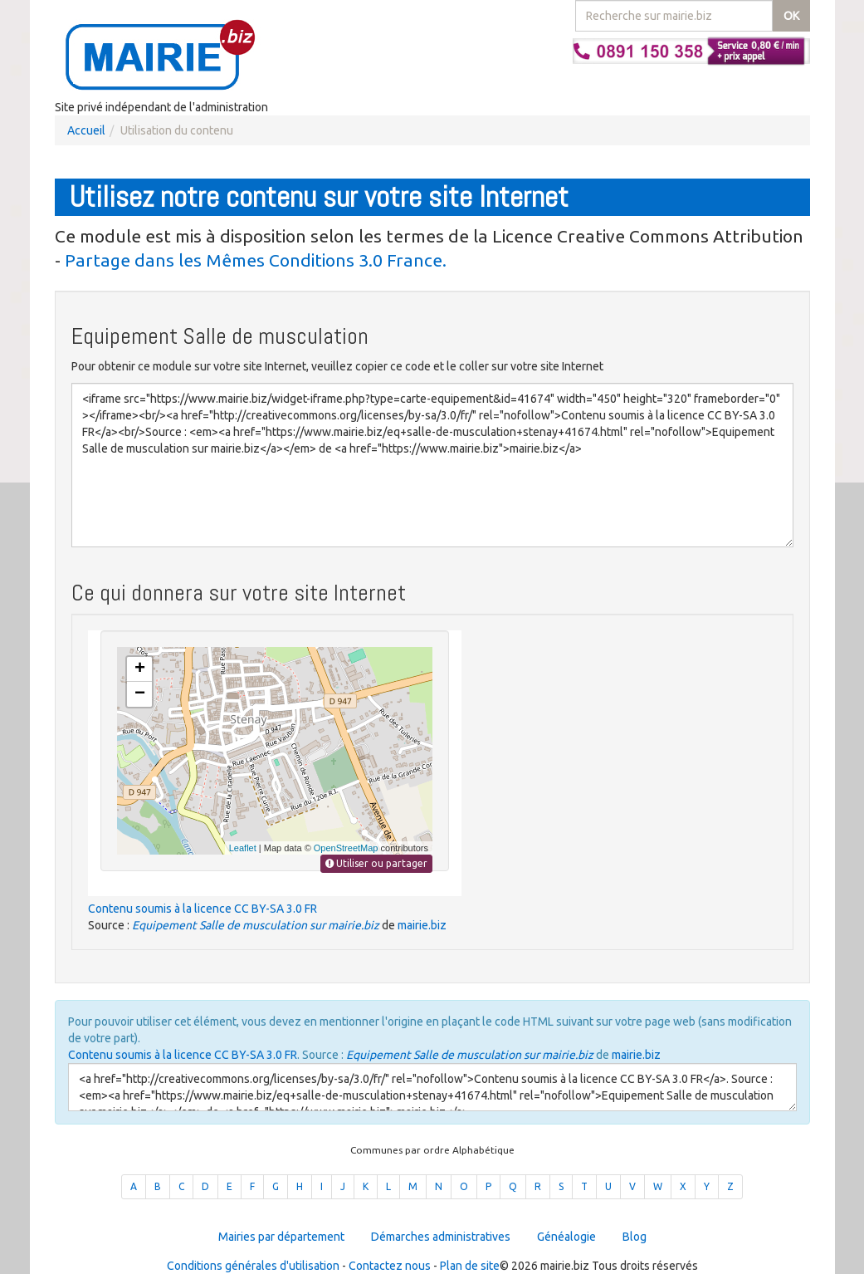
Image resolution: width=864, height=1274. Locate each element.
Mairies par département (281, 1236)
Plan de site (470, 1265)
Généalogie (566, 1236)
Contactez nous (390, 1265)
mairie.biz (422, 925)
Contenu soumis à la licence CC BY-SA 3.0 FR (202, 908)
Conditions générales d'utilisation (253, 1265)
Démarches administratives (440, 1236)
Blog (634, 1236)
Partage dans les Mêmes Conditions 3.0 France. (256, 260)
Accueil (86, 130)
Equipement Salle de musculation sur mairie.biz (255, 925)
